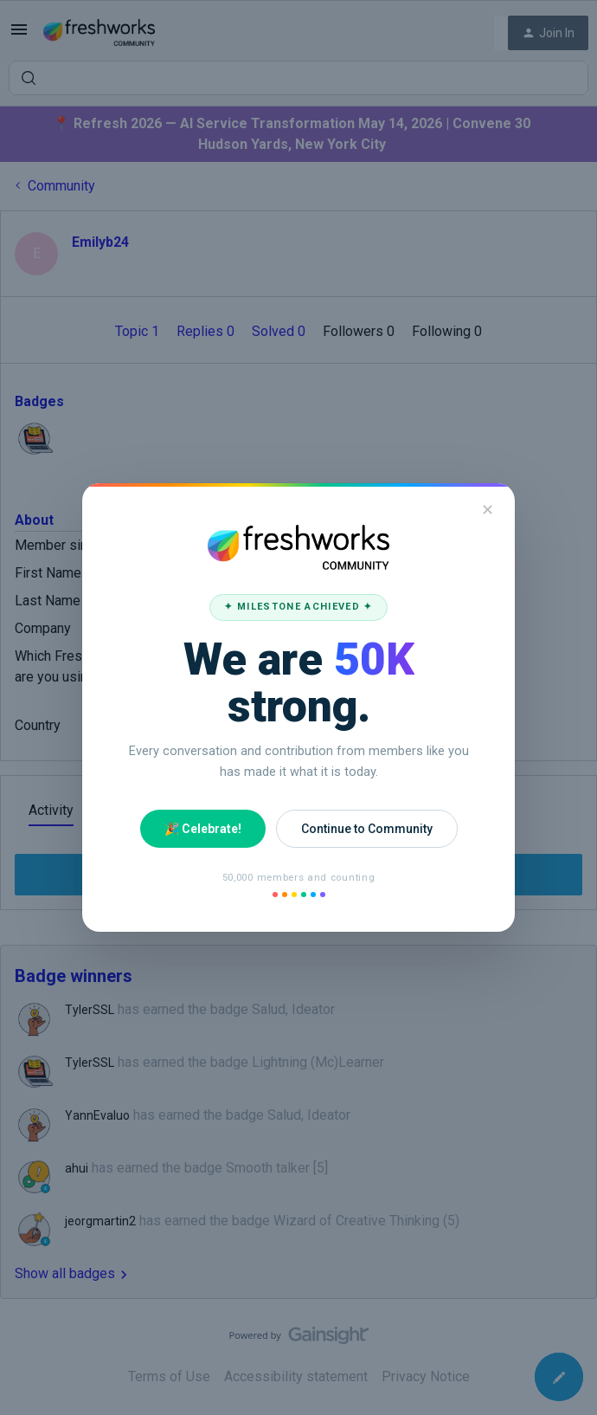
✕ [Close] (487, 510)
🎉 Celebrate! (202, 829)
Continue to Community (367, 829)
